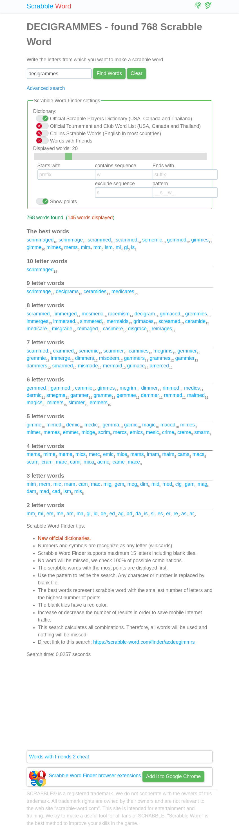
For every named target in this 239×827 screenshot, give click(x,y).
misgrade (62, 328)
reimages (162, 328)
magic (148, 425)
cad (56, 491)
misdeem (109, 358)
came (119, 462)
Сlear (136, 73)
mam (69, 484)
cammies (138, 351)
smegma (55, 395)
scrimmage (71, 240)
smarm (201, 432)
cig (178, 484)
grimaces (143, 321)
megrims (162, 351)
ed (112, 513)
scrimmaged (40, 240)
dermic (34, 395)
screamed (169, 321)
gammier (185, 358)
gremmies (196, 314)
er (168, 513)
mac (95, 484)
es (160, 513)
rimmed (171, 388)
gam (190, 484)
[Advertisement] (119, 704)
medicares (122, 291)
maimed (196, 395)
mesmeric (92, 314)
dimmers (84, 358)
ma (80, 513)
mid (155, 484)
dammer (150, 395)
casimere (113, 328)
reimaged (87, 328)
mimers (55, 402)
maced (167, 425)
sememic (152, 240)
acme (103, 462)
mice (122, 454)
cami (75, 462)
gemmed (176, 240)
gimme (34, 247)
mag (202, 484)
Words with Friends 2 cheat (59, 757)
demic (72, 425)
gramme (102, 395)
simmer (76, 402)
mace (134, 462)
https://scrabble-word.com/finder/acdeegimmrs (144, 642)
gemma (110, 425)
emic (108, 454)
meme (65, 454)
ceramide (195, 321)
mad (44, 491)
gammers (134, 358)
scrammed (99, 240)
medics (192, 388)
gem (119, 484)
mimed (53, 425)
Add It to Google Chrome (173, 776)
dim (144, 484)
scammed (126, 240)
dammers (37, 366)
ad (129, 513)
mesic (152, 432)
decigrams (67, 291)
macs (198, 454)
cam (83, 484)
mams (137, 454)
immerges (37, 321)
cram (47, 462)
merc (94, 454)
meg (132, 484)
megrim (128, 388)
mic (57, 484)
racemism (118, 314)
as (184, 513)
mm (97, 247)
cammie (84, 388)
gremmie (36, 358)
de (103, 513)
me (60, 513)
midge (88, 432)
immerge (60, 358)
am (69, 513)
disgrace (137, 328)
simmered (91, 321)
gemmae (126, 395)
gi (126, 247)
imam (153, 454)
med (167, 484)
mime (49, 454)
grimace (136, 366)
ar (191, 513)
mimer (34, 432)
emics (136, 432)
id (96, 513)
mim (85, 247)
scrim (104, 432)
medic (91, 425)
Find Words (109, 73)
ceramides (95, 291)
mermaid (112, 366)
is (133, 247)
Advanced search (46, 88)
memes (52, 432)
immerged (66, 314)
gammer (79, 395)
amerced (159, 366)
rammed (173, 395)
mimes (53, 247)
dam (31, 491)
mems (71, 247)
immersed (64, 321)
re (176, 513)
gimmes (200, 240)
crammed (63, 351)
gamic (130, 425)
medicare (37, 328)
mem (44, 484)
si (153, 513)
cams (183, 454)
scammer (113, 351)
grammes (160, 358)
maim (168, 454)
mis (78, 491)
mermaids (117, 321)
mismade (88, 366)
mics (80, 454)
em (49, 513)
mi (118, 247)
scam (33, 462)
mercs (120, 432)
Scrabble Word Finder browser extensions (95, 775)
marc (61, 462)
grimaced (170, 314)
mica (89, 462)
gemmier (186, 351)
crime (168, 432)
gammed (60, 388)
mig (107, 484)
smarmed (62, 366)
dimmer (149, 388)
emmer (71, 432)
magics (35, 402)
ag (121, 513)
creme (184, 432)
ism (108, 247)
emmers (99, 402)
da (138, 513)
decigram (145, 314)
